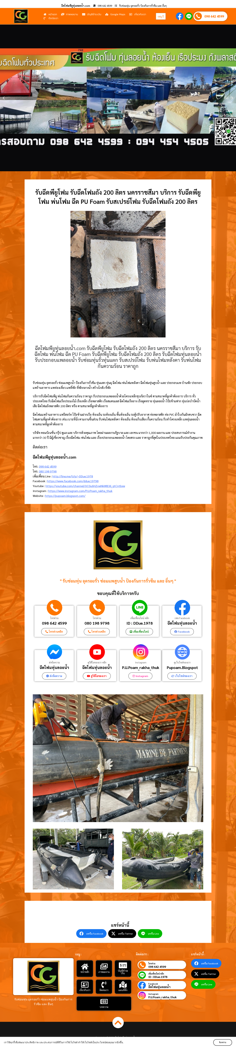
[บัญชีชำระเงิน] (123, 965)
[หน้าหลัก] (85, 966)
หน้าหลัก (84, 971)
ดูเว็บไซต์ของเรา (182, 662)
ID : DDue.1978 (140, 623)
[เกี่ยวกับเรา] (85, 984)
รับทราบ (222, 1042)
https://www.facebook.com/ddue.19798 (72, 481)
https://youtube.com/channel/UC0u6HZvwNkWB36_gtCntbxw (85, 486)
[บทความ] (104, 1001)
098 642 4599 (214, 16)
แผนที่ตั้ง (122, 990)
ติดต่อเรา (103, 990)
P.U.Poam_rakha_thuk (140, 667)
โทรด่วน (54, 618)
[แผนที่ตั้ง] (123, 984)
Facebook (153, 983)
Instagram (140, 662)
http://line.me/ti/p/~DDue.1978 (72, 476)
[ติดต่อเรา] (104, 984)
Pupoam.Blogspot (182, 667)
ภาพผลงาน (104, 971)
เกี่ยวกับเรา (84, 990)
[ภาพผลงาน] (104, 966)
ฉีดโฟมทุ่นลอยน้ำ (182, 623)
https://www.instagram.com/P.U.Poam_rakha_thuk (80, 491)
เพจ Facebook (182, 618)
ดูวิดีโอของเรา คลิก (97, 662)
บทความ (104, 1006)
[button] (4, 98)
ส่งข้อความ (54, 662)
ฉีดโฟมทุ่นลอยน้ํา (97, 667)
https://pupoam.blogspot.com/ (65, 496)
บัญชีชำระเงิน (123, 972)
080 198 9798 (48, 471)
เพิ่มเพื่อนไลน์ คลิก (139, 618)
